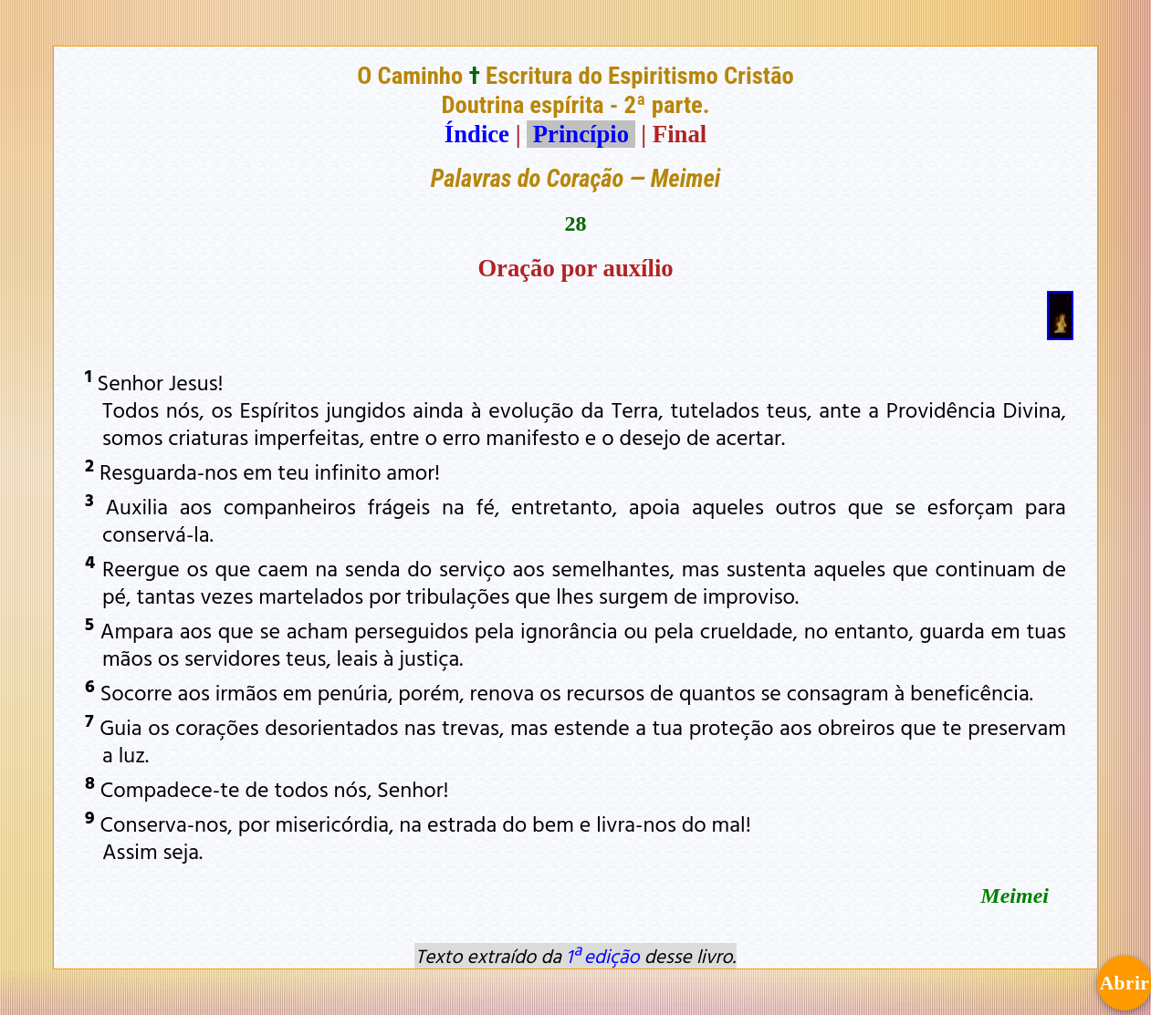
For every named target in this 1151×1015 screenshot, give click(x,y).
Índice (477, 134)
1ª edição (602, 955)
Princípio (580, 134)
